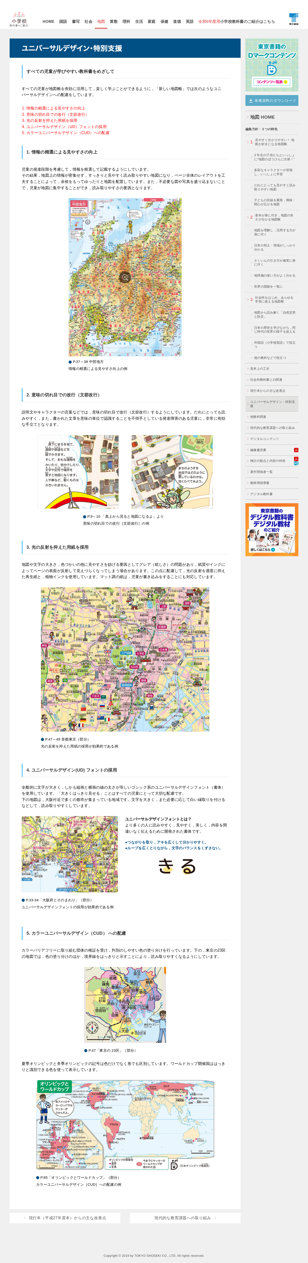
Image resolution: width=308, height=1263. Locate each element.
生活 (139, 21)
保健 (164, 21)
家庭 (152, 21)
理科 (126, 21)
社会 (88, 21)
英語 (190, 21)
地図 (101, 21)
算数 (114, 21)
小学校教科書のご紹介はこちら (236, 21)
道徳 (177, 21)
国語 (63, 21)
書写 (76, 21)
